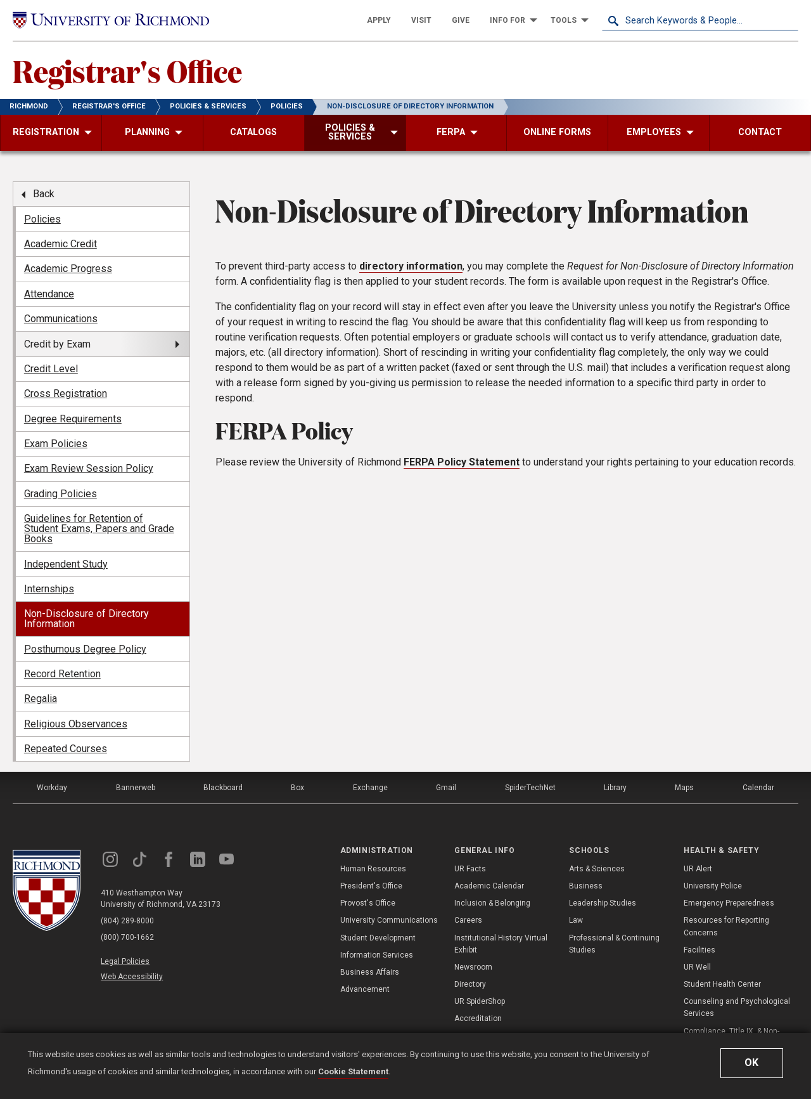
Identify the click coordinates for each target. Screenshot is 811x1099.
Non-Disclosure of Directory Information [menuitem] (86, 619)
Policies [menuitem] (42, 219)
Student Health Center (722, 984)
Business (586, 885)
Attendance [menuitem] (49, 294)
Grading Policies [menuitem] (60, 494)
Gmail (446, 787)
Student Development (378, 937)
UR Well (697, 967)
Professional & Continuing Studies (614, 943)
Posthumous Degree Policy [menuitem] (85, 649)
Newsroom (473, 967)
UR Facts (470, 868)
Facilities (699, 950)
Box (297, 787)
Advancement (365, 989)
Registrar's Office (127, 70)
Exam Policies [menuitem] (55, 444)
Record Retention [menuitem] (62, 674)
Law (576, 920)
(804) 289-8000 (127, 920)
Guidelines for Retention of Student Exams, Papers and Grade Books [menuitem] (99, 528)
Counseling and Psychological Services (737, 1007)
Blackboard (223, 787)
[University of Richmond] (111, 20)
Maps (684, 787)
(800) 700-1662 (127, 937)
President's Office (371, 885)
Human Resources (373, 868)
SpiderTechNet (530, 787)
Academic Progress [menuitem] (68, 269)
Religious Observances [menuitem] (75, 724)
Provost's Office (367, 903)
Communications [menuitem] (61, 319)
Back (43, 194)
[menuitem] (379, 20)
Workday (52, 787)
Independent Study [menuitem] (66, 564)
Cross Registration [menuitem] (65, 393)
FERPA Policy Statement (462, 462)
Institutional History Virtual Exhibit (500, 943)
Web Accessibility (132, 976)
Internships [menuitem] (49, 589)
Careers (468, 920)
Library (615, 787)
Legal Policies (125, 961)
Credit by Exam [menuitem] (57, 344)
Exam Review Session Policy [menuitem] (88, 468)
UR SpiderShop (479, 1001)
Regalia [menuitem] (40, 699)
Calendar (758, 787)
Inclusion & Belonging (492, 903)
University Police (713, 885)
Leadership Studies (602, 903)
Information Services (376, 955)
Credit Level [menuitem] (51, 369)
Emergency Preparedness (729, 903)
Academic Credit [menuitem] (60, 244)
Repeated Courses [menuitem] (65, 749)
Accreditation (478, 1018)
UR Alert (698, 868)
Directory (470, 984)
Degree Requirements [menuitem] (73, 419)
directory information (411, 266)
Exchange (370, 787)
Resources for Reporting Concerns (726, 926)
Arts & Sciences (597, 868)
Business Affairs (369, 972)
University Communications (389, 920)
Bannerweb (135, 787)
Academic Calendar (489, 885)
